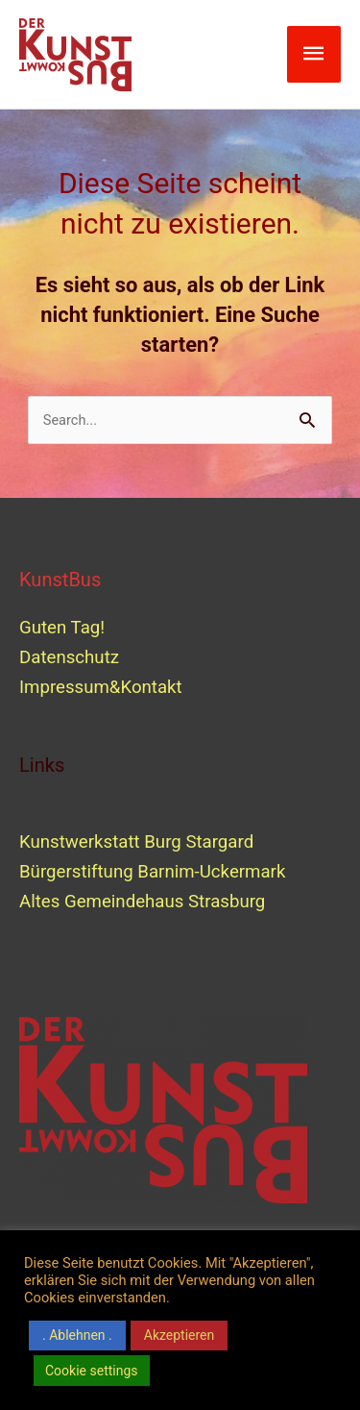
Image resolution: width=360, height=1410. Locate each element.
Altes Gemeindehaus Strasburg (142, 901)
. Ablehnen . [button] (77, 1335)
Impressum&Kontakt (100, 687)
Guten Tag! (62, 627)
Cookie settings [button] (91, 1370)
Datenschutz (69, 657)
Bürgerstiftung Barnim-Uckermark (152, 871)
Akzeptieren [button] (179, 1335)
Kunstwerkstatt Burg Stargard (138, 842)
